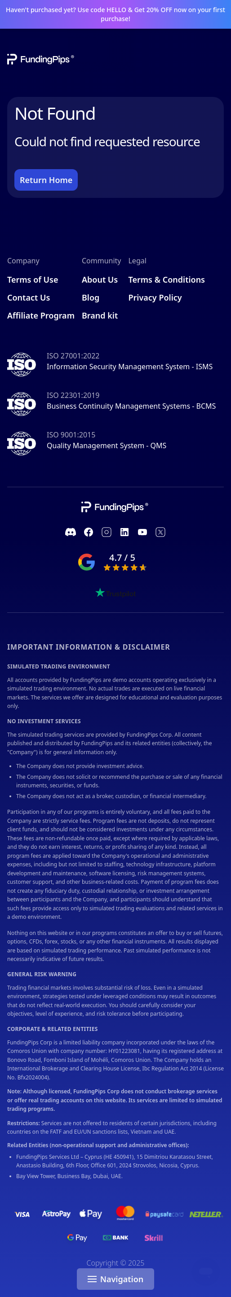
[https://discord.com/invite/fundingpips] (70, 532)
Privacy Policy (155, 297)
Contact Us (28, 297)
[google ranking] (115, 562)
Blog (90, 297)
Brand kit (100, 315)
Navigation (116, 1279)
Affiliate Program (41, 315)
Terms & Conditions (166, 279)
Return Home (46, 180)
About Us (100, 279)
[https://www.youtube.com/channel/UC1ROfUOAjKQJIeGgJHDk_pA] (142, 532)
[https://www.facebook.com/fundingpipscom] (88, 532)
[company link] (115, 507)
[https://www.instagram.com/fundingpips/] (106, 532)
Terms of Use (32, 279)
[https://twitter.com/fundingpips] (160, 532)
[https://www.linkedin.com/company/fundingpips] (124, 532)
